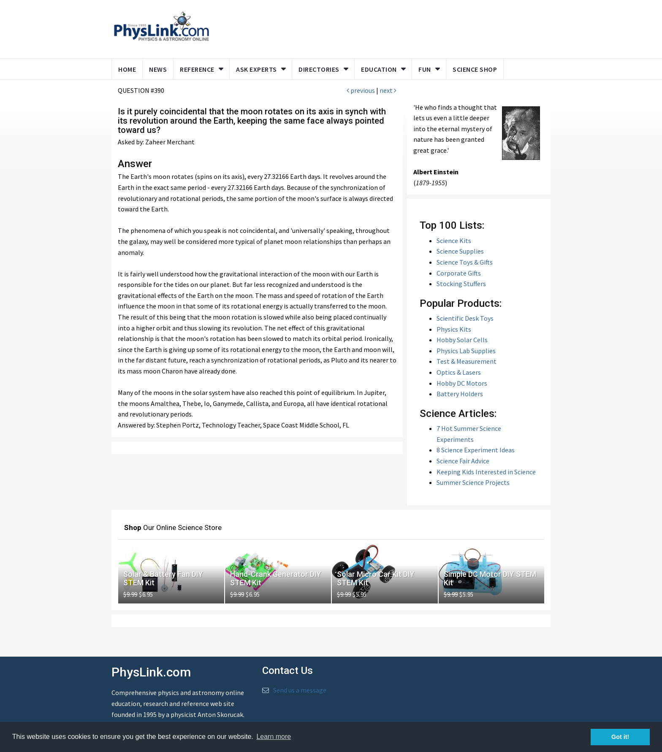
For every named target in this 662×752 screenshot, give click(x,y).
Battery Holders (460, 394)
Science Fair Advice (463, 461)
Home (127, 69)
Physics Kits (454, 329)
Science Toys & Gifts (465, 262)
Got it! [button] (620, 736)
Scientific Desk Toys (465, 318)
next (388, 90)
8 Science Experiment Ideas (476, 450)
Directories (318, 69)
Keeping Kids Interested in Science (486, 472)
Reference (197, 69)
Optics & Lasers (459, 372)
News (158, 69)
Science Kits (454, 240)
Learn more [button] (273, 736)
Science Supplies (460, 251)
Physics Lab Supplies (466, 350)
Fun (424, 69)
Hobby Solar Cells (462, 339)
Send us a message (299, 690)
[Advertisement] (378, 27)
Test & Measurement (466, 361)
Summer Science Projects (473, 482)
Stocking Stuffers (461, 283)
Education (379, 69)
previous (361, 90)
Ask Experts (256, 69)
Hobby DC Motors (462, 383)
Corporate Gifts (459, 273)
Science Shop (475, 69)
